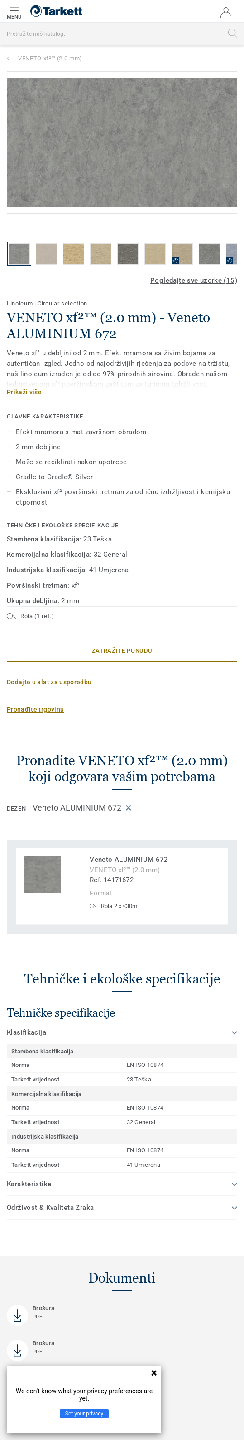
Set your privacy (84, 1414)
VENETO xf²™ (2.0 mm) (50, 58)
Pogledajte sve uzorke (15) (193, 280)
